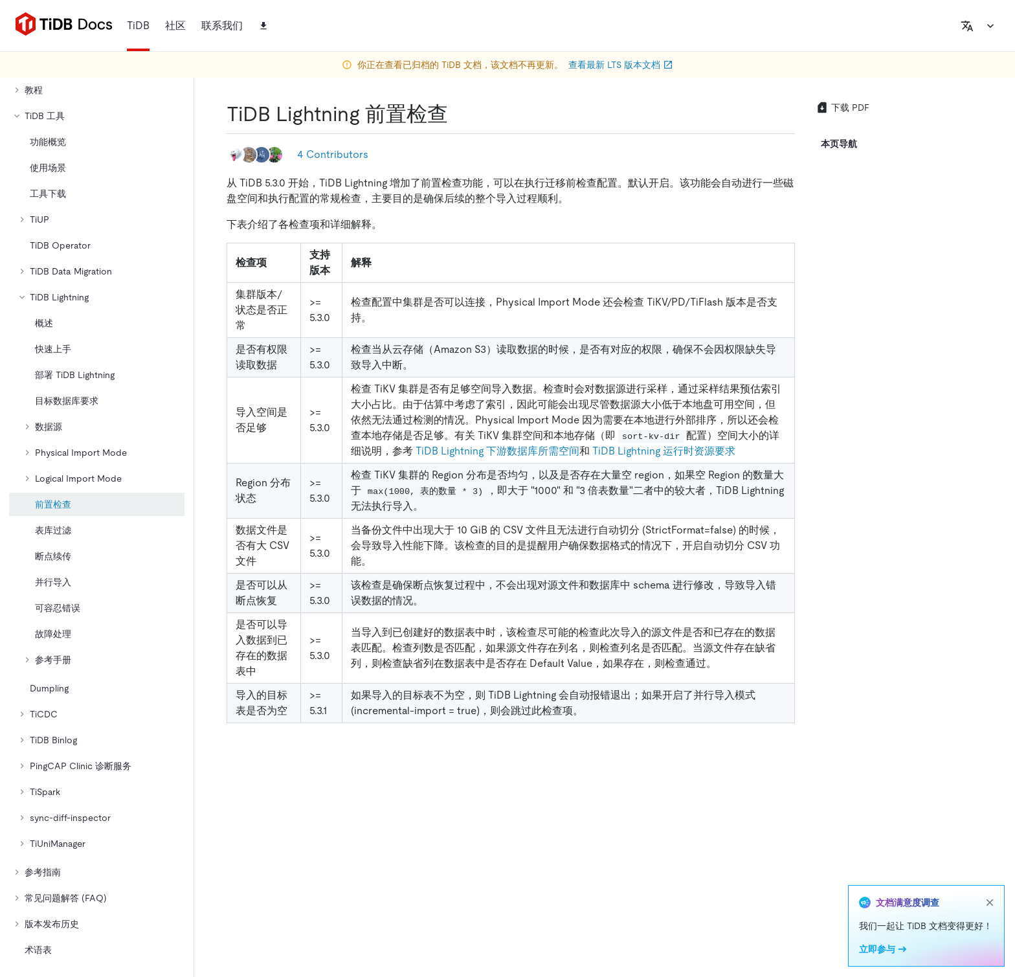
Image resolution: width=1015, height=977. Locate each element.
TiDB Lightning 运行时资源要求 (663, 451)
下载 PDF (842, 107)
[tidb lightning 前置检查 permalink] (458, 114)
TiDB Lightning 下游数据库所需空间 (497, 451)
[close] (990, 902)
